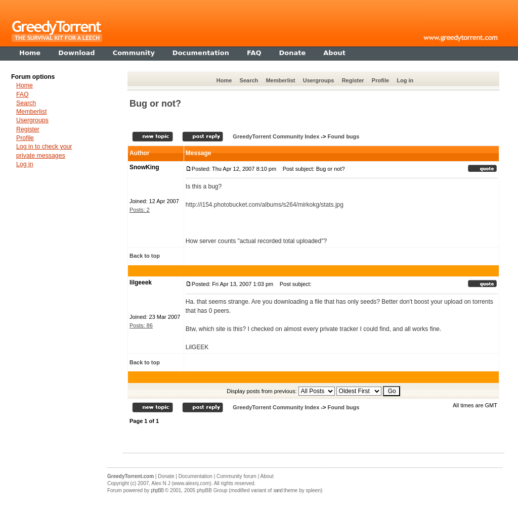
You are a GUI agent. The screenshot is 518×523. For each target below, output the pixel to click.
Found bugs (343, 136)
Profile (380, 80)
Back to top (145, 256)
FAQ (22, 94)
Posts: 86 (141, 325)
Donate (166, 476)
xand (277, 490)
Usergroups (318, 80)
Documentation (195, 476)
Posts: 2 (140, 210)
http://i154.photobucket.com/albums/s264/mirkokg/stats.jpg (264, 204)
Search (249, 80)
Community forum (236, 476)
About (267, 476)
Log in (405, 80)
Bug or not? (155, 104)
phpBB (157, 490)
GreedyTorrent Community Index (276, 136)
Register (353, 80)
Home (224, 80)
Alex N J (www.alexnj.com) (181, 483)
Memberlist (280, 80)
